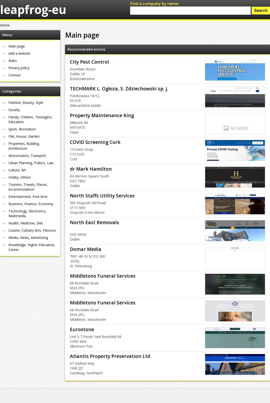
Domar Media (85, 249)
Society (14, 109)
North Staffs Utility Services (102, 195)
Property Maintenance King (102, 115)
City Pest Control (89, 62)
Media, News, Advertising (28, 237)
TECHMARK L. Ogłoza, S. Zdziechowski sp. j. (119, 88)
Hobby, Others (19, 177)
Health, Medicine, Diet (25, 223)
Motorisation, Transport (27, 155)
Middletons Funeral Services (102, 276)
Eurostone (82, 329)
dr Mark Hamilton (91, 169)
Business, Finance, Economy (30, 204)
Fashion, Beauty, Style (25, 102)
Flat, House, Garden (24, 136)
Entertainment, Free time (27, 196)
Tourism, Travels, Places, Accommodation (28, 187)
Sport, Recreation (22, 129)
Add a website (19, 53)
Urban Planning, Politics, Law (31, 163)
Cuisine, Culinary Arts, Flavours (32, 230)
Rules (12, 60)
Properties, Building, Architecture (24, 146)
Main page (16, 46)
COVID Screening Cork (95, 142)
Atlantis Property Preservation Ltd (110, 356)
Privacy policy (18, 68)
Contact (14, 75)
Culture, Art (17, 170)
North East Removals (94, 222)
